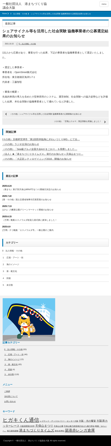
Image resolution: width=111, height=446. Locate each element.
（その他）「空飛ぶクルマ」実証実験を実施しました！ (77, 121)
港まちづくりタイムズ (36, 430)
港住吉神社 (59, 431)
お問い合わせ (10, 401)
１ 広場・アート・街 (12, 257)
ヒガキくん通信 (21, 420)
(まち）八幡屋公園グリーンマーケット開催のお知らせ (27, 209)
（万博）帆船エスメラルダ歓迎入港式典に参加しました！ (29, 220)
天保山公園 (58, 426)
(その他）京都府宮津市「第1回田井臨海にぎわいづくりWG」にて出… (41, 139)
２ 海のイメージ (10, 264)
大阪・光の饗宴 (87, 421)
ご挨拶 (7, 391)
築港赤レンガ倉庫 (80, 430)
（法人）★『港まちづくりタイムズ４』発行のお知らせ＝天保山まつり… (42, 154)
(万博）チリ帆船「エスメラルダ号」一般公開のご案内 (27, 230)
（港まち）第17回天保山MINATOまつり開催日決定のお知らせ (31, 189)
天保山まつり (44, 425)
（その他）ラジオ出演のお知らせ (20, 144)
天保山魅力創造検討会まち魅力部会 (79, 426)
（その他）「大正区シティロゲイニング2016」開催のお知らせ (37, 158)
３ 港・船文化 (9, 271)
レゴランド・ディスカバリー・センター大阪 (59, 421)
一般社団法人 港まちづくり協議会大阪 (32, 441)
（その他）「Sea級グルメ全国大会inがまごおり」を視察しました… (39, 149)
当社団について (11, 396)
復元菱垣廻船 (13, 431)
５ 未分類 (7, 285)
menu (104, 4)
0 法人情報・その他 (18, 14)
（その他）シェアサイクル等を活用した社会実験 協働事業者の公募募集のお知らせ (46, 114)
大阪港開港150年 (27, 426)
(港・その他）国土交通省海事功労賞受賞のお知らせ (26, 199)
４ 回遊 (6, 278)
